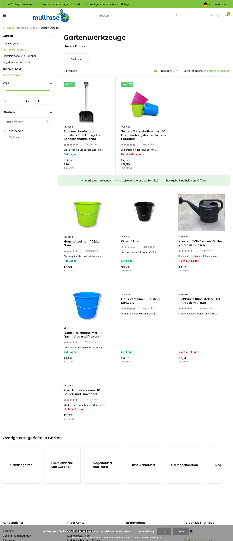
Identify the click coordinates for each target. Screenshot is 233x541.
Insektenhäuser (12, 68)
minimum (11, 100)
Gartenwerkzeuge (14, 49)
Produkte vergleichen (80, 502)
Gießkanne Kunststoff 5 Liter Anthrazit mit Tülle (142, 301)
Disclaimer (9, 492)
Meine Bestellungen (79, 487)
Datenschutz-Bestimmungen (19, 497)
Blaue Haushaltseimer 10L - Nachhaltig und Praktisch (199, 243)
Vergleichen (89, 144)
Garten (34, 28)
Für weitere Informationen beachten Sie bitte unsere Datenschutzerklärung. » (116, 537)
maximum (44, 100)
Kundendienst (222, 4)
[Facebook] (185, 483)
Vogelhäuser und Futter (17, 62)
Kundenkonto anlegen (80, 483)
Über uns (8, 483)
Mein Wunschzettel (78, 497)
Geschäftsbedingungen (17, 487)
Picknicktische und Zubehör (19, 55)
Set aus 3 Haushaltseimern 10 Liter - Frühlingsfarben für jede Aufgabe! (143, 135)
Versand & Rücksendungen (19, 507)
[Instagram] (191, 483)
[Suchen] (138, 15)
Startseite (22, 28)
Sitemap (7, 516)
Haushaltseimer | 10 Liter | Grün (197, 133)
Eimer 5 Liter (73, 241)
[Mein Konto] (211, 15)
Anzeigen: (166, 70)
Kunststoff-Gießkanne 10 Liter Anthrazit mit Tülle (143, 243)
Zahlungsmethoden (14, 502)
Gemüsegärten (11, 43)
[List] (155, 70)
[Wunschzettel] (219, 15)
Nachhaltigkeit (11, 521)
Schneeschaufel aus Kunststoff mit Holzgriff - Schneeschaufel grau (82, 135)
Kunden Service (12, 512)
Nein (181, 531)
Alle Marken (13, 131)
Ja (164, 531)
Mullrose (11, 137)
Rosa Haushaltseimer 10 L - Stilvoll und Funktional (198, 301)
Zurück (8, 28)
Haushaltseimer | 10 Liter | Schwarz (83, 301)
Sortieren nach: (192, 70)
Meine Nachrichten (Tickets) (84, 492)
